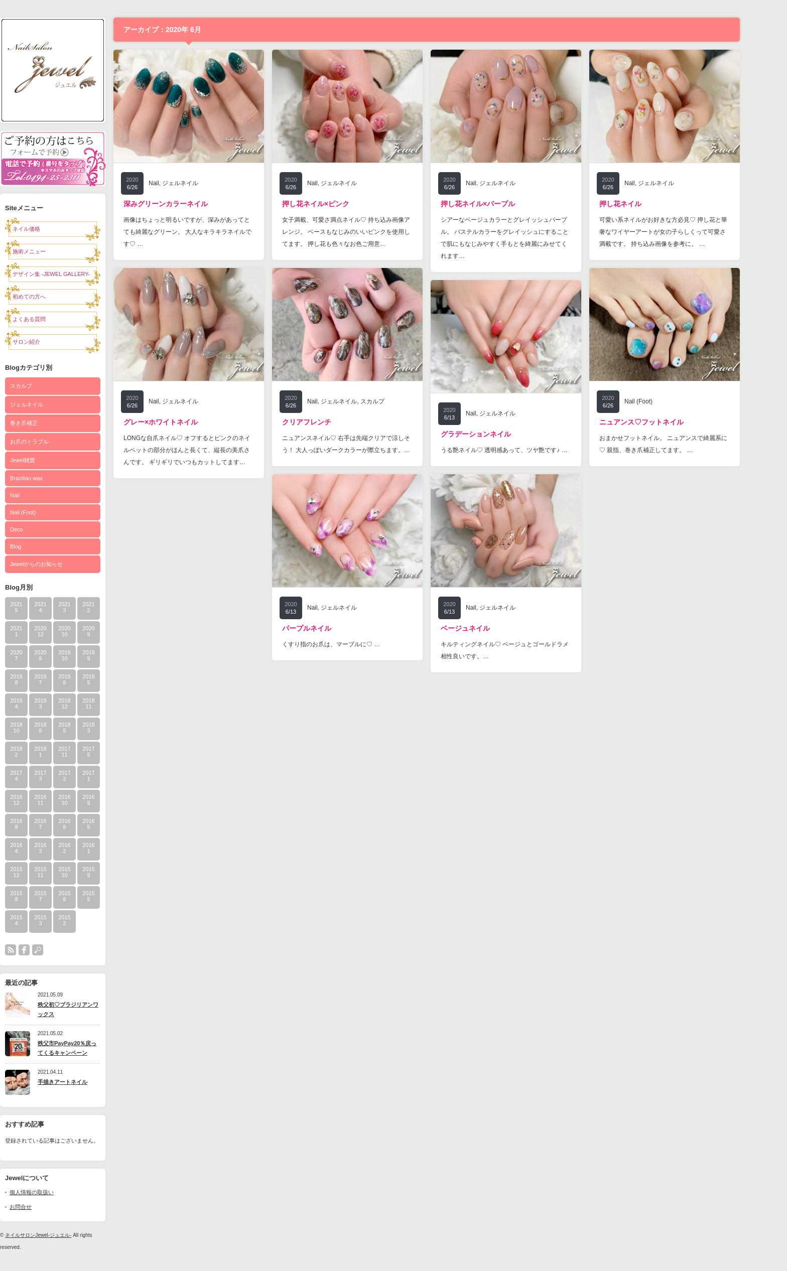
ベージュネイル (486, 628)
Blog (37, 546)
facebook (45, 949)
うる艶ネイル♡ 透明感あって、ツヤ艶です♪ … (525, 450)
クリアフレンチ (328, 422)
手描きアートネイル (84, 1082)
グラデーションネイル (497, 434)
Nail (36, 495)
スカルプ (43, 386)
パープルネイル (328, 628)
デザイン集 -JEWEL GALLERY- (72, 274)
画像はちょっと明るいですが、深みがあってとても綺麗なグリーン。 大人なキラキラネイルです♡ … (209, 231)
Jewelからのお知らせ (58, 564)
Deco (38, 529)
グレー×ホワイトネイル (182, 422)
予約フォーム (74, 145)
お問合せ (42, 1207)
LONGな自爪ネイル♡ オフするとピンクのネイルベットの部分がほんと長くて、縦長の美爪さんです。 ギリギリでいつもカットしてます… (208, 450)
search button (59, 949)
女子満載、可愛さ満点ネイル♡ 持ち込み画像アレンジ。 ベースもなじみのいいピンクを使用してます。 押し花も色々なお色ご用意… (368, 231)
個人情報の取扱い (53, 1192)
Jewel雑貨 (44, 460)
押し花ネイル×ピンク (337, 204)
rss (32, 949)
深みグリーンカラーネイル (187, 204)
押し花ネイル (642, 204)
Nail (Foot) (44, 512)
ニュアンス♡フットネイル (663, 422)
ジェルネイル (48, 404)
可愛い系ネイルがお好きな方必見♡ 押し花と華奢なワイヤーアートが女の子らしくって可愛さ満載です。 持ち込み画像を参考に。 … (685, 231)
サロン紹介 (48, 342)
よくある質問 (50, 319)
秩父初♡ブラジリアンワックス (89, 1009)
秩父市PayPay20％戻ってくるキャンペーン (88, 1048)
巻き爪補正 (45, 423)
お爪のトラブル (51, 442)
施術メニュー (50, 251)
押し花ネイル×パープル (499, 204)
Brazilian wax (48, 478)
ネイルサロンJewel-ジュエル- (60, 1235)
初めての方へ (50, 297)
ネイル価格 (48, 229)
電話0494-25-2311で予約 (74, 172)
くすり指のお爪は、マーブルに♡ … (353, 644)
